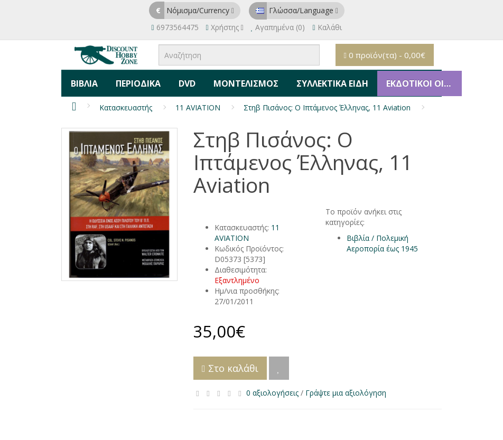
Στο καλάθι (230, 363)
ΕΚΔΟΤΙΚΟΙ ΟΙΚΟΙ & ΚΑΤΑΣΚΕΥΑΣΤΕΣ (413, 81)
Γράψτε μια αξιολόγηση (345, 388)
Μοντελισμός (238, 81)
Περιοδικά (135, 81)
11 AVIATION (197, 103)
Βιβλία (83, 81)
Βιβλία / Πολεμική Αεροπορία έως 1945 (382, 238)
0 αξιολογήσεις (272, 388)
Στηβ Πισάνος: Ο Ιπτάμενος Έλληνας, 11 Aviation (327, 103)
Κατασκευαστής (125, 103)
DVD (181, 81)
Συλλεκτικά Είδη (323, 81)
